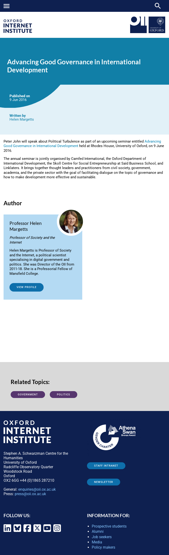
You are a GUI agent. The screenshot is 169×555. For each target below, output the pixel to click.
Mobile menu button (6, 6)
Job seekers (102, 537)
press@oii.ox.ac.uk (30, 494)
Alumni (98, 531)
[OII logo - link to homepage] (18, 31)
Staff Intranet (106, 465)
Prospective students (109, 526)
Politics (63, 394)
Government (28, 394)
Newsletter (103, 482)
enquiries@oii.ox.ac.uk (37, 489)
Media (97, 542)
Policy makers (103, 547)
